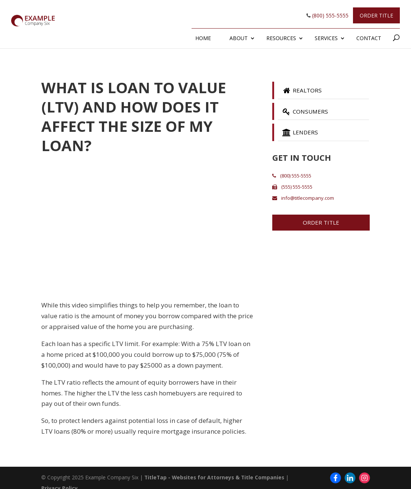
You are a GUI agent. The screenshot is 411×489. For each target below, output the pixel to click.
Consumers (306, 112)
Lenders (301, 134)
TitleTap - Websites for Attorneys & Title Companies (215, 477)
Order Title (376, 15)
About (238, 38)
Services (326, 38)
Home (203, 38)
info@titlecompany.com (303, 199)
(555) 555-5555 (292, 188)
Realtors (302, 91)
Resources (281, 38)
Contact (368, 38)
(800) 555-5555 (327, 15)
